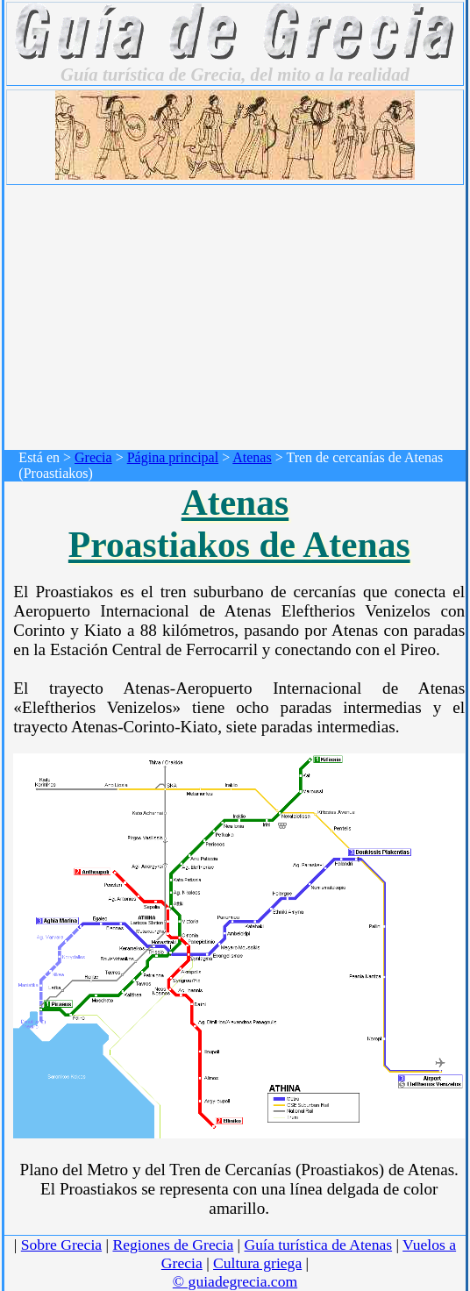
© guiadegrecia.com (235, 1281)
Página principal (172, 457)
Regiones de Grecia (172, 1244)
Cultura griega (257, 1263)
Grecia (93, 457)
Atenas (251, 457)
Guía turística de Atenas (319, 1244)
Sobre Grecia (61, 1244)
